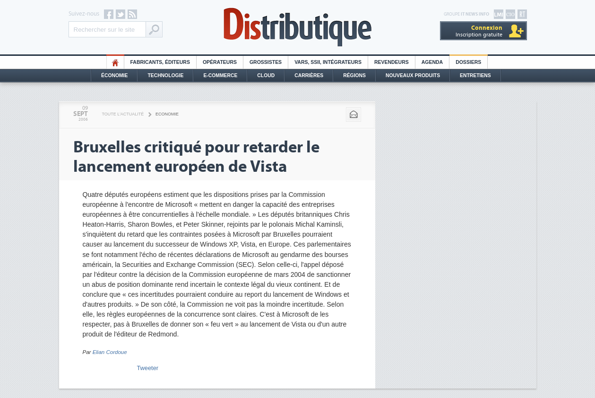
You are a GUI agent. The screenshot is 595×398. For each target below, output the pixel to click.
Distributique (298, 27)
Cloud (266, 75)
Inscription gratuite (479, 31)
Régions (354, 75)
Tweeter (148, 367)
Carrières (308, 75)
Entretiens (475, 75)
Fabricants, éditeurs (160, 62)
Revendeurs (391, 62)
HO (115, 62)
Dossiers (468, 62)
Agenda (432, 62)
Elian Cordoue (110, 352)
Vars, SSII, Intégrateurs (328, 62)
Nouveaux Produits (413, 75)
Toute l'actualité (123, 114)
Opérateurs (220, 62)
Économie (114, 75)
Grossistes (266, 62)
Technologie (165, 75)
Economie (167, 114)
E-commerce (220, 75)
